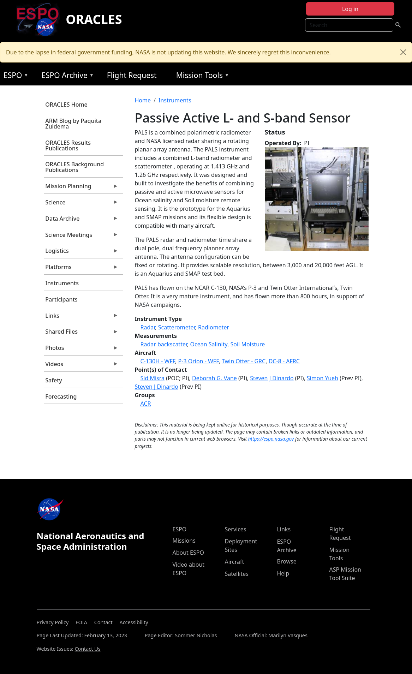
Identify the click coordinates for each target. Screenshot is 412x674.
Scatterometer (176, 327)
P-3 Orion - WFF (198, 361)
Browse (286, 561)
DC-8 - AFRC (284, 361)
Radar (148, 327)
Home (143, 100)
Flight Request (132, 75)
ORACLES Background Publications (74, 167)
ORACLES (94, 19)
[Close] (403, 52)
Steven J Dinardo (271, 378)
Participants (61, 299)
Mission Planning (81, 187)
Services (235, 529)
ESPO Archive (66, 76)
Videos (81, 365)
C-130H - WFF (158, 361)
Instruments (62, 283)
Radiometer (213, 327)
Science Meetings (81, 236)
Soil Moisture (248, 344)
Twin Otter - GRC (243, 361)
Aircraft (234, 562)
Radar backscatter (164, 344)
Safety (53, 380)
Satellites (236, 574)
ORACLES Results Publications (68, 145)
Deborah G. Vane (214, 378)
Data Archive (81, 220)
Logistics (81, 252)
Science (81, 204)
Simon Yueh (322, 378)
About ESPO (188, 552)
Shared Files (81, 333)
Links (81, 317)
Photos (81, 349)
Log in (350, 9)
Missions (183, 540)
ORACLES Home (66, 104)
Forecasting (61, 396)
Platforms (81, 268)
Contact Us (87, 648)
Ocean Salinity (208, 344)
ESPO (14, 76)
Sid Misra (153, 378)
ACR (146, 403)
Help (283, 573)
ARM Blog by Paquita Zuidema (73, 123)
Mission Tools (201, 76)
